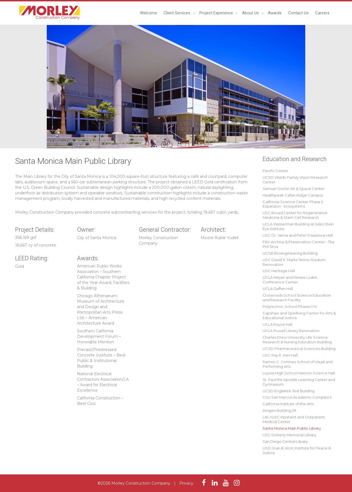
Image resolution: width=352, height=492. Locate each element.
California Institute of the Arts (288, 404)
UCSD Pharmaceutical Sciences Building (299, 348)
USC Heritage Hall (279, 271)
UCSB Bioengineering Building (290, 253)
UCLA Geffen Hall (278, 288)
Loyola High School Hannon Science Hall (299, 373)
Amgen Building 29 (279, 410)
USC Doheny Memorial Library (289, 435)
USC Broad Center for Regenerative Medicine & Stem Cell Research (295, 215)
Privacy (186, 483)
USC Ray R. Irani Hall (280, 355)
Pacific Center (275, 170)
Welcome (148, 12)
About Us (251, 12)
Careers (322, 12)
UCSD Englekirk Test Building (289, 391)
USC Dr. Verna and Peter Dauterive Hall (298, 235)
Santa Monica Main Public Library (292, 428)
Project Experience (216, 12)
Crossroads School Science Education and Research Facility (297, 297)
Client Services (177, 12)
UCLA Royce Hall (277, 324)
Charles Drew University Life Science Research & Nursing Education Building (297, 339)
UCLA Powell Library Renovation (291, 330)
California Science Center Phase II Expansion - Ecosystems (293, 204)
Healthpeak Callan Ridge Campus (293, 195)
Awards (275, 12)
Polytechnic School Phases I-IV (290, 306)
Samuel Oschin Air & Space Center (293, 188)
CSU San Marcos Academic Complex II (297, 397)
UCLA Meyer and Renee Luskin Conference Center (290, 279)
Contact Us (298, 12)
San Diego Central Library (285, 441)
